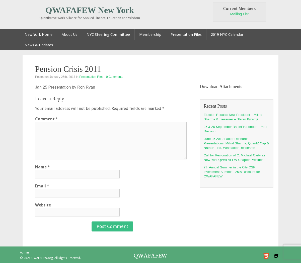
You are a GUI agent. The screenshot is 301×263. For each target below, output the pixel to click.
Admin (24, 252)
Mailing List (239, 14)
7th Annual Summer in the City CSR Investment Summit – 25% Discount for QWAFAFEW (232, 171)
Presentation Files (91, 77)
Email (42, 186)
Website (43, 205)
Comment (46, 119)
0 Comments (114, 77)
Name (42, 167)
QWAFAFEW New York (89, 10)
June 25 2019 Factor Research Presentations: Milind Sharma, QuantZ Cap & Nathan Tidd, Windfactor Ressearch (236, 143)
